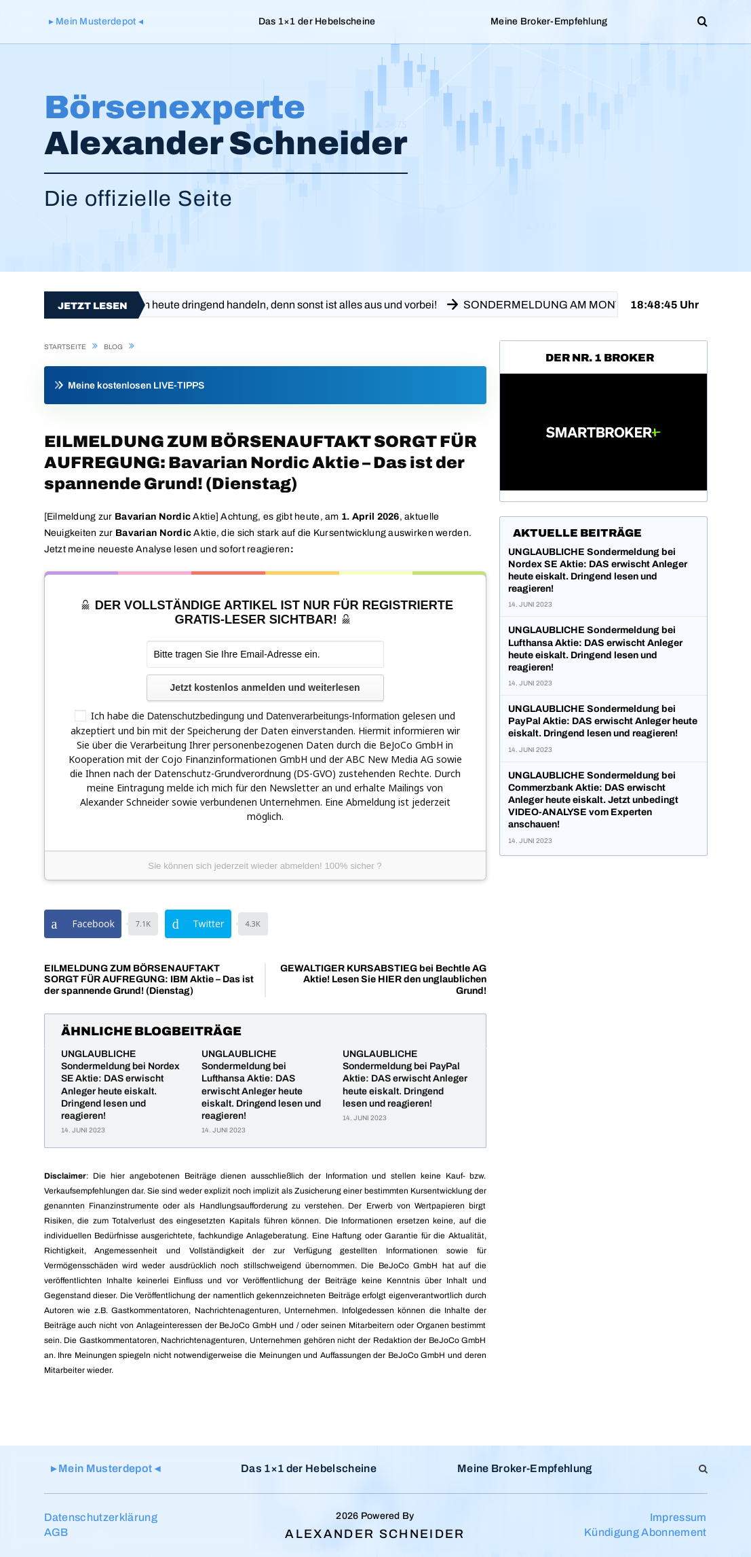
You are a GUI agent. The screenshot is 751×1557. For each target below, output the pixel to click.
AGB (56, 1532)
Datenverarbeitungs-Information (333, 716)
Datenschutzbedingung (195, 716)
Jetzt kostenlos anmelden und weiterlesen (265, 687)
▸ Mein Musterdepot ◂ (96, 21)
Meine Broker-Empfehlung (548, 21)
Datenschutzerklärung (100, 1517)
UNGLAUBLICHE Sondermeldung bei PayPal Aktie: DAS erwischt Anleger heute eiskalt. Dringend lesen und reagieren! (405, 1079)
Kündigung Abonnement (645, 1532)
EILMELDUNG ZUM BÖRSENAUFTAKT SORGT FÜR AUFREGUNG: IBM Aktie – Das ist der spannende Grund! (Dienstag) (149, 980)
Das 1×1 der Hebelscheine (317, 21)
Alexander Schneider (375, 1534)
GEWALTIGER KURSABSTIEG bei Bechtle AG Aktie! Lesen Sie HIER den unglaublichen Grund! (383, 980)
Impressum (678, 1517)
